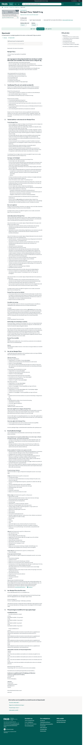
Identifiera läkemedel (61, 722)
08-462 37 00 (31, 720)
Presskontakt (43, 725)
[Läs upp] (4, 38)
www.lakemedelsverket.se (20, 587)
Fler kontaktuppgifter (29, 725)
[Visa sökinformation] (62, 4)
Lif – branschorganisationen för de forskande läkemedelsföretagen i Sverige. (11, 725)
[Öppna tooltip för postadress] (30, 587)
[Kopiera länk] (11, 38)
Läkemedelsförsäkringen (67, 20)
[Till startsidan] (2, 7)
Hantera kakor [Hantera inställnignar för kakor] (43, 731)
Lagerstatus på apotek (61, 720)
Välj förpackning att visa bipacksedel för (15, 41)
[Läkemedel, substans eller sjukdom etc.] (42, 4)
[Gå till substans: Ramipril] (35, 25)
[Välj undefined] (30, 14)
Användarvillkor (43, 729)
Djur (19, 4)
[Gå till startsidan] (4, 4)
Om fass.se (42, 720)
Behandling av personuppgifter (46, 724)
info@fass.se (30, 722)
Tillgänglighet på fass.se (45, 722)
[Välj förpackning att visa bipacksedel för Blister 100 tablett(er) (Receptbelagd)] (24, 43)
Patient (11, 4)
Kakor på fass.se (43, 727)
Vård (15, 4)
